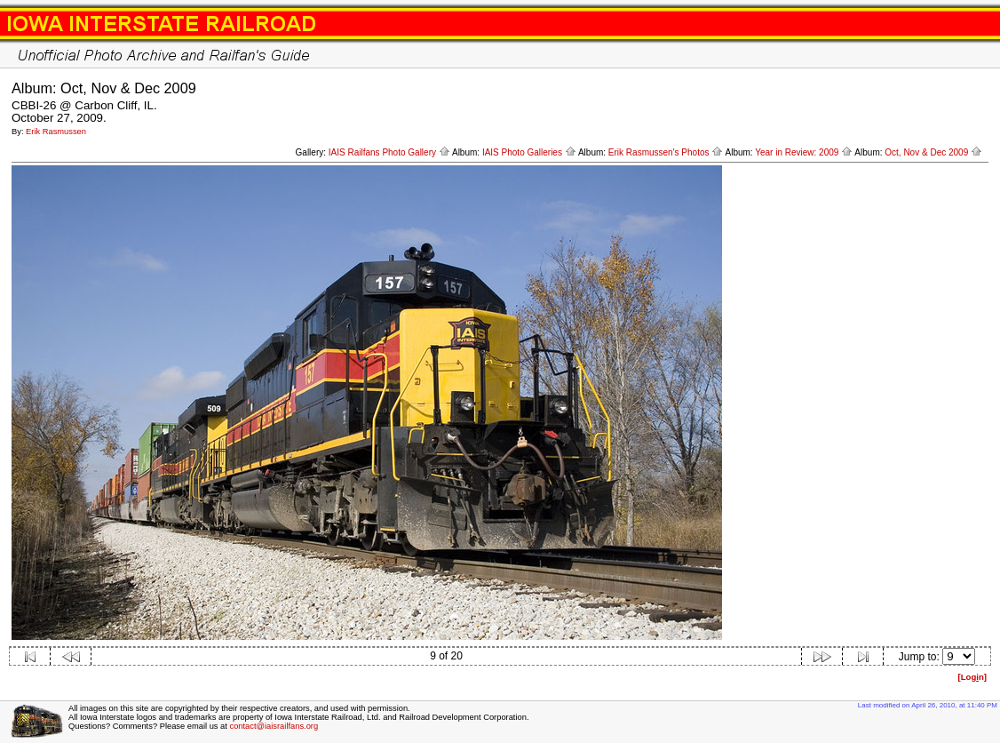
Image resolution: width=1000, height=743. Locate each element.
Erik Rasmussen (56, 131)
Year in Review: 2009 (804, 152)
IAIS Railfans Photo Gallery (389, 152)
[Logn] (972, 677)
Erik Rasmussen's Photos (665, 152)
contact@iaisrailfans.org (273, 726)
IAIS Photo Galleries (529, 152)
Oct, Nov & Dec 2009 (933, 152)
